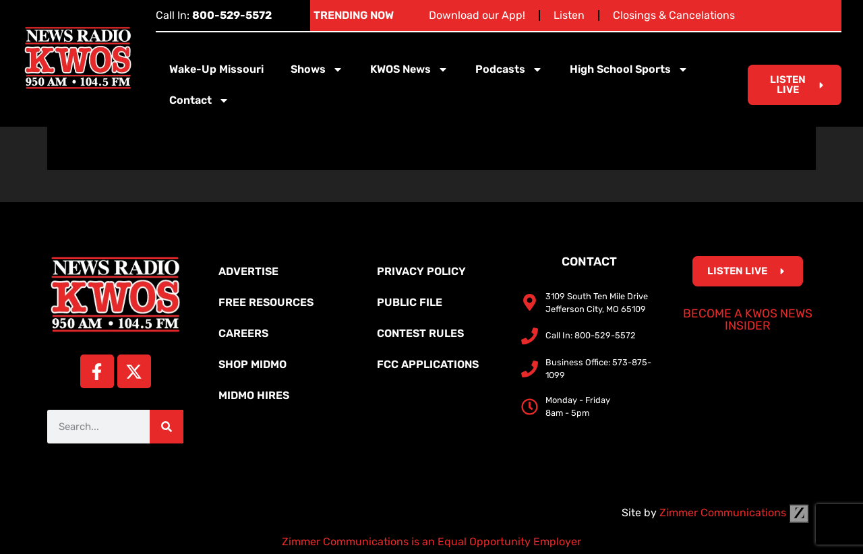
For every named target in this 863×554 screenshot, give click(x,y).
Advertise (248, 271)
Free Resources (266, 302)
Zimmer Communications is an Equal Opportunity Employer (431, 541)
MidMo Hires (253, 395)
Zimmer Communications (734, 512)
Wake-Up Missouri (216, 69)
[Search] (166, 426)
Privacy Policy (421, 271)
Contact (199, 100)
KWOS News (409, 69)
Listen (569, 15)
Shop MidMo (252, 364)
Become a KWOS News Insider (747, 319)
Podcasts (509, 69)
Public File (409, 302)
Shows (317, 69)
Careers (243, 333)
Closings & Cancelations (674, 15)
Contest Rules (420, 333)
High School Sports (629, 69)
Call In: (214, 15)
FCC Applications (428, 364)
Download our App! (477, 15)
